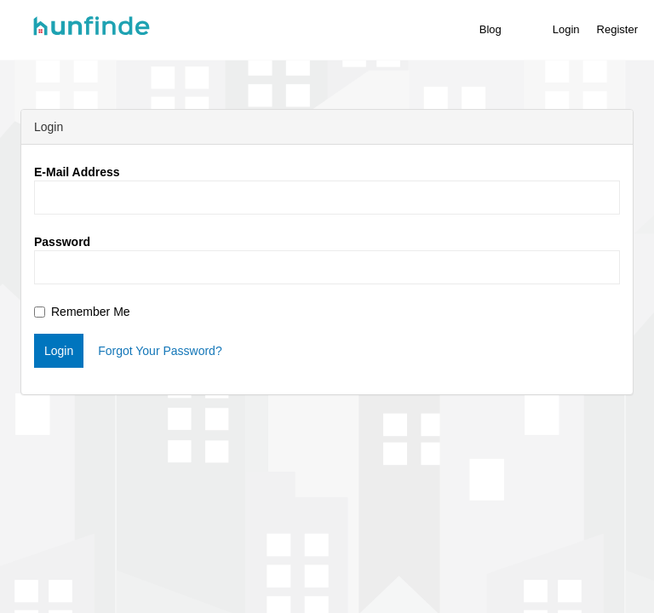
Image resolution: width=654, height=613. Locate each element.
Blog (490, 29)
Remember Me (82, 311)
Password (62, 242)
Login (566, 29)
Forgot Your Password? (160, 351)
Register (617, 29)
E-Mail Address (77, 172)
